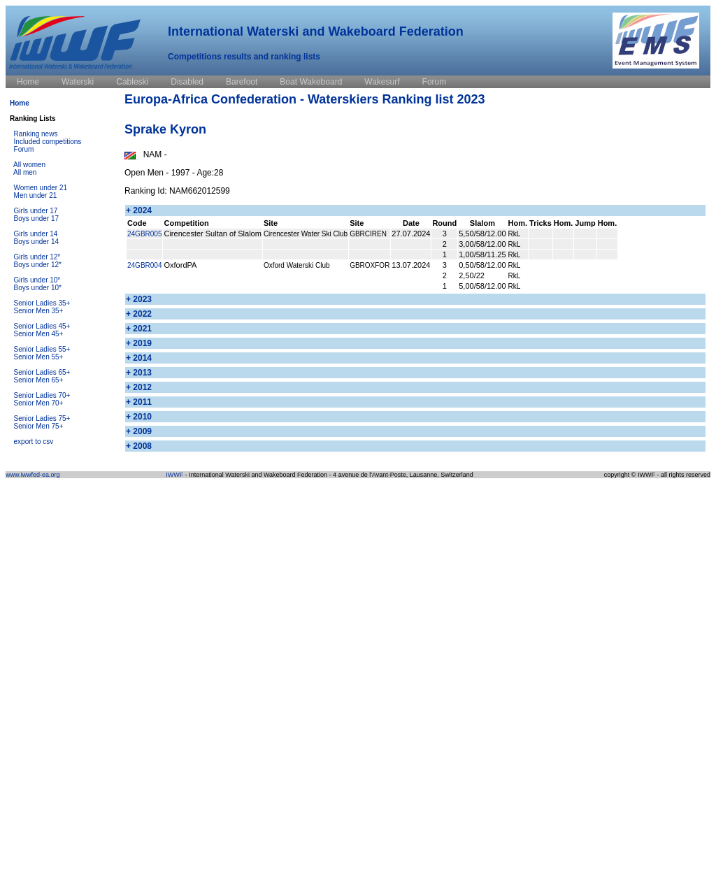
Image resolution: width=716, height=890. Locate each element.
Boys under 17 (36, 218)
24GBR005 (144, 234)
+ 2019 (139, 343)
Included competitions (48, 141)
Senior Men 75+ (39, 426)
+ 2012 (139, 387)
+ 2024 (139, 210)
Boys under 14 (36, 241)
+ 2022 (139, 314)
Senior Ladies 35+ (42, 303)
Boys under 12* (38, 264)
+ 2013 (139, 373)
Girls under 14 (36, 234)
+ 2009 (139, 431)
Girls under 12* (37, 257)
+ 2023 (139, 299)
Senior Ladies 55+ (42, 349)
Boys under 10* (38, 288)
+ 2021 (139, 328)
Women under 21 (41, 188)
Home (19, 103)
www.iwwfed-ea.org (33, 474)
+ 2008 (139, 446)
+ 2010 (139, 417)
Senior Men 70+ (39, 403)
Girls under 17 (36, 211)
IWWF (174, 474)
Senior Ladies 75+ (42, 418)
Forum (24, 149)
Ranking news (36, 134)
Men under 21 (35, 195)
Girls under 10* (37, 280)
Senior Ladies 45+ (42, 326)
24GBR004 (144, 265)
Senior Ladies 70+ (42, 395)
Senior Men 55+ (39, 357)
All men (24, 172)
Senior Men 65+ (39, 380)
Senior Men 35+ (39, 311)
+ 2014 (139, 358)
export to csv (34, 441)
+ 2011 (139, 402)
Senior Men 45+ (39, 334)
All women (29, 164)
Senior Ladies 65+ (42, 372)
